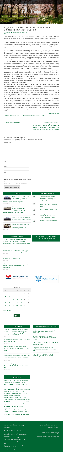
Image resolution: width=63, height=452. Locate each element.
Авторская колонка (17, 237)
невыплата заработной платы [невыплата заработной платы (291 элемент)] (11, 399)
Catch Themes (57, 437)
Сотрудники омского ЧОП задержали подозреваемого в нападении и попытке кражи (44, 349)
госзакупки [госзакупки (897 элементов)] (7, 393)
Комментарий (8, 142)
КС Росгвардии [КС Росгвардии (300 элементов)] (14, 382)
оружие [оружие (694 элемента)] (27, 399)
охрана (44, 115)
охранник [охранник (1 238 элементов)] (19, 406)
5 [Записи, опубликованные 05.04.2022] (9, 296)
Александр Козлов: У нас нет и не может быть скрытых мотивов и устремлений (20, 225)
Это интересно (17, 326)
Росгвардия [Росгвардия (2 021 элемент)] (9, 384)
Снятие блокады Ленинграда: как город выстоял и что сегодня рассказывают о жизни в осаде (17, 348)
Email (5, 166)
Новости (14, 32)
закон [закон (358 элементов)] (13, 393)
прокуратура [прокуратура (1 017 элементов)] (15, 411)
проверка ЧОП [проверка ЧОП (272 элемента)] (7, 411)
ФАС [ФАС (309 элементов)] (18, 385)
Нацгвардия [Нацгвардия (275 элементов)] (23, 382)
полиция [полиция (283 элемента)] (14, 409)
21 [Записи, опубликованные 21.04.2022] (17, 302)
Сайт (5, 172)
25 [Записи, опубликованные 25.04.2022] (5, 306)
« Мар (4, 310)
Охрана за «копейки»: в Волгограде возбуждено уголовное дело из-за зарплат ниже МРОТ (44, 338)
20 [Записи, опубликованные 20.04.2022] (13, 302)
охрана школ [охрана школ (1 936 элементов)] (9, 406)
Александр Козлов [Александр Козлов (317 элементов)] (8, 380)
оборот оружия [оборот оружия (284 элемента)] (21, 399)
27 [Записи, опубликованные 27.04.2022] (13, 306)
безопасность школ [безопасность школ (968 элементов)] (23, 389)
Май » (9, 310)
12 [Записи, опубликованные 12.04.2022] (9, 299)
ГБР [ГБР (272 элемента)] (27, 380)
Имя (5, 161)
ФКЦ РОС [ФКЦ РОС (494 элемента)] (21, 385)
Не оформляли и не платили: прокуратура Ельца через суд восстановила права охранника (44, 331)
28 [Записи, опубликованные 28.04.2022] (17, 306)
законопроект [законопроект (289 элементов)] (18, 393)
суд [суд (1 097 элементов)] (21, 411)
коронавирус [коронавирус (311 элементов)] (10, 395)
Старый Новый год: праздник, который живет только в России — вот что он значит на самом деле (17, 365)
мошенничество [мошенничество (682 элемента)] (9, 397)
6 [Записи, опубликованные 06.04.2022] (13, 296)
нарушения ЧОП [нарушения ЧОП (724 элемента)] (20, 397)
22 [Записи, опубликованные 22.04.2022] (21, 302)
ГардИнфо (31, 11)
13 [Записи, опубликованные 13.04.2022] (13, 299)
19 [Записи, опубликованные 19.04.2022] (9, 302)
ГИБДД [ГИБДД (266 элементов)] (5, 382)
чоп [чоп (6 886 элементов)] (22, 414)
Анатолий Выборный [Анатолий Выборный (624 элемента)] (19, 380)
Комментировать (9, 33)
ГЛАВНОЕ (17, 193)
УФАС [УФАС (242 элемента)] (15, 384)
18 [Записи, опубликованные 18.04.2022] (5, 302)
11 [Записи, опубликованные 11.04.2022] (5, 299)
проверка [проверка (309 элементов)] (25, 409)
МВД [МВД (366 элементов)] (19, 382)
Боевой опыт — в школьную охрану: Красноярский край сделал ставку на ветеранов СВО (43, 355)
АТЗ (40, 115)
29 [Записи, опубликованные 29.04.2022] (21, 306)
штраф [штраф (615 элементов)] (27, 414)
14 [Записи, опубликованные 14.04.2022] (17, 299)
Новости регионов (22, 32)
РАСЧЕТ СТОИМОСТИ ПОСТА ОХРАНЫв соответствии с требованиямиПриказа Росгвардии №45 (46, 238)
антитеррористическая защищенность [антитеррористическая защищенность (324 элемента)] (13, 387)
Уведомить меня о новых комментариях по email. (18, 179)
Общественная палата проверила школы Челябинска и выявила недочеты (49, 204)
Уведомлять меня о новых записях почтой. (16, 184)
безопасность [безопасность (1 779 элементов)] (10, 389)
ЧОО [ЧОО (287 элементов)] (26, 384)
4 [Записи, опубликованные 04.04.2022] (5, 296)
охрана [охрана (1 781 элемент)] (7, 401)
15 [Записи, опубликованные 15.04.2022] (21, 299)
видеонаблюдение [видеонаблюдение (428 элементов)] (20, 391)
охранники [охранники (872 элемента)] (7, 409)
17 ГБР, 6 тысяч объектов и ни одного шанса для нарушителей (45, 343)
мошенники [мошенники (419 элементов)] (17, 395)
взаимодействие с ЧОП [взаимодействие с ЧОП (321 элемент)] (9, 391)
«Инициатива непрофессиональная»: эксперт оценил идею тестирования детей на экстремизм (16, 265)
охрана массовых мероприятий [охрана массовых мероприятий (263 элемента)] (17, 402)
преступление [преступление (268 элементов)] (19, 409)
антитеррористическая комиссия (30, 115)
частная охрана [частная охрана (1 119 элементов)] (14, 414)
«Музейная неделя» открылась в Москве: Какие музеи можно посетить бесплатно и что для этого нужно (17, 357)
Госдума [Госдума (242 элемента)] (8, 382)
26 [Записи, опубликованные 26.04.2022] (9, 306)
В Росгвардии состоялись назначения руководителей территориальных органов (47, 215)
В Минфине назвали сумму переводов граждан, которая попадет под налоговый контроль (49, 198)
